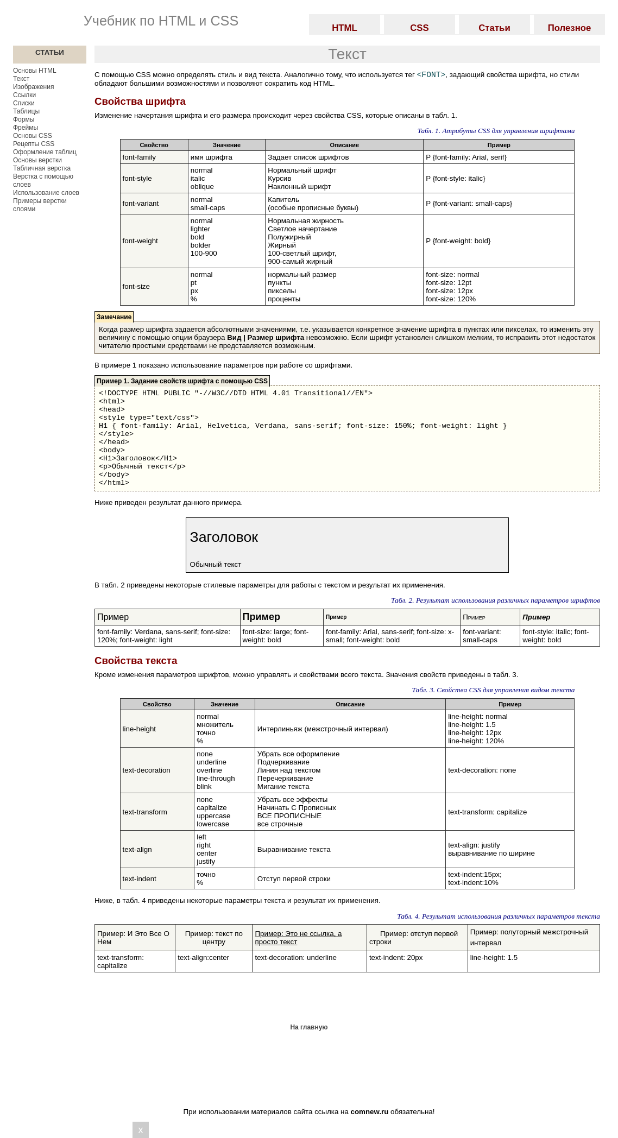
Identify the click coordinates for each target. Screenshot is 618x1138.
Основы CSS (32, 136)
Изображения (33, 87)
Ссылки (24, 95)
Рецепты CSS (33, 144)
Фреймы (25, 127)
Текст (21, 79)
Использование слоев (46, 193)
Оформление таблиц (45, 152)
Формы (23, 119)
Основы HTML (34, 70)
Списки (24, 103)
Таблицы (26, 111)
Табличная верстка (42, 168)
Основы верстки (37, 160)
